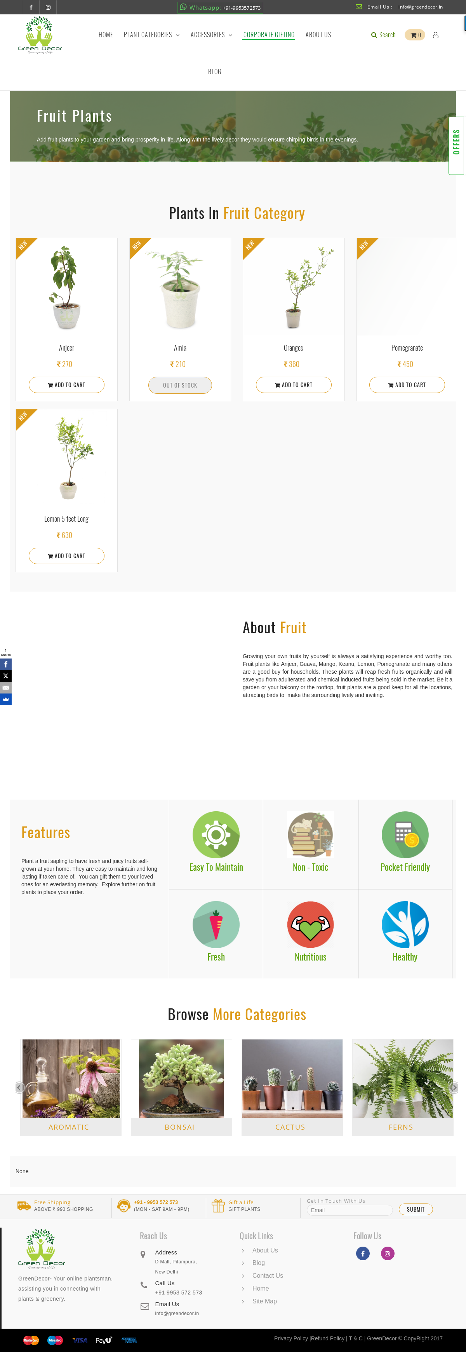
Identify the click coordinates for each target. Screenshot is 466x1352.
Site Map (264, 1301)
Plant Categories (152, 34)
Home (106, 34)
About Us (318, 34)
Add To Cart (66, 385)
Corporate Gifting (269, 34)
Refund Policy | (330, 1338)
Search (383, 34)
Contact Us (267, 1275)
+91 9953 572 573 (178, 1292)
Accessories (212, 34)
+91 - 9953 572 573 (156, 1202)
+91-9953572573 (220, 7)
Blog (214, 71)
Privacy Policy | (292, 1338)
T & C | (357, 1338)
